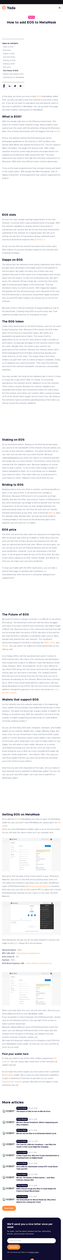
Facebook (6, 1082)
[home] (9, 8)
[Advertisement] (31, 198)
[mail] (20, 86)
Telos (52, 643)
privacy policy (34, 1252)
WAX (46, 643)
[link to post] (31, 1111)
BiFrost (51, 513)
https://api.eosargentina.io (28, 953)
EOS (38, 96)
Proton (5, 646)
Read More (9, 1208)
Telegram (18, 1082)
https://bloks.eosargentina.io (39, 963)
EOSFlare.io (39, 240)
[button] (59, 8)
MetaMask (9, 1075)
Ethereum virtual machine (38, 886)
